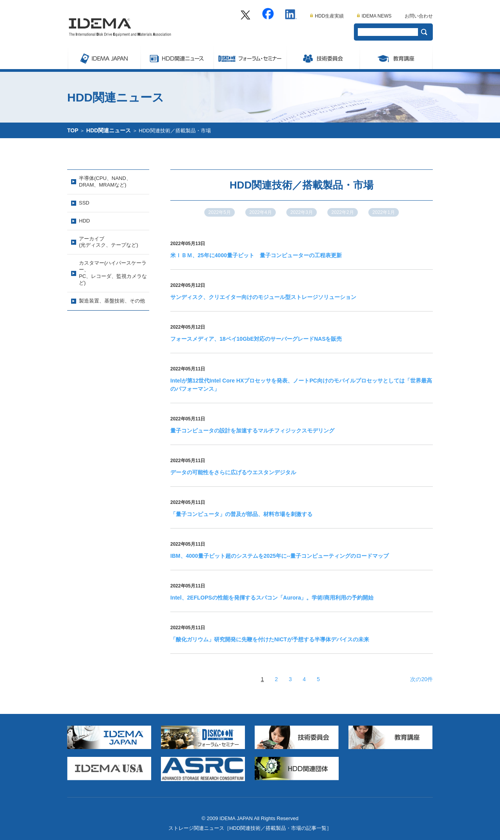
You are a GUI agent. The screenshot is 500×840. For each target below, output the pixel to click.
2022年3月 (301, 212)
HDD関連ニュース (108, 130)
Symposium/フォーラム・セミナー (249, 57)
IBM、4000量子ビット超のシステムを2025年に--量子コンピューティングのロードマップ (279, 556)
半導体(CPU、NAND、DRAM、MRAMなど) (105, 181)
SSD (84, 203)
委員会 (322, 57)
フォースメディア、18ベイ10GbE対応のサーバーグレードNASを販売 (256, 339)
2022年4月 (260, 212)
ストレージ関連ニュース (176, 57)
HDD (84, 221)
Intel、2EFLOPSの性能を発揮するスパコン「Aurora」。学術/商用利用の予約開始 (271, 597)
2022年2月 (342, 212)
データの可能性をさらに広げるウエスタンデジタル (233, 472)
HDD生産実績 (327, 16)
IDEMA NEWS (374, 16)
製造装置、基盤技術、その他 (112, 301)
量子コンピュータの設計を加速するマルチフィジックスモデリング (252, 430)
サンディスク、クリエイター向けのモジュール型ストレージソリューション (263, 297)
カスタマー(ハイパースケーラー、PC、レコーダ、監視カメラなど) (113, 273)
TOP (73, 130)
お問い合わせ (419, 16)
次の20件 (421, 679)
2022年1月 (383, 212)
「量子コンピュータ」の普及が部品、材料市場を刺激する (241, 514)
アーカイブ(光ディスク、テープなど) (108, 242)
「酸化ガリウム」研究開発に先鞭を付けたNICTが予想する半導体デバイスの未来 (269, 639)
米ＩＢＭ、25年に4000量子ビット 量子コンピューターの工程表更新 (256, 255)
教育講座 (396, 57)
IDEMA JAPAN (103, 57)
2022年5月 (219, 212)
